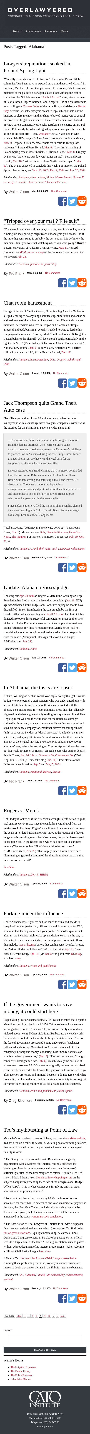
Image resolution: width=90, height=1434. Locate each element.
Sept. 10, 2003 (40, 170)
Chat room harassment (28, 303)
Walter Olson (19, 192)
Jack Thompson (61, 548)
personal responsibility (43, 264)
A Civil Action (51, 97)
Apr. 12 (33, 953)
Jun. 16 (25, 755)
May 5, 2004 (53, 764)
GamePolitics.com (57, 532)
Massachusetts (63, 177)
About (17, 31)
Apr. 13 (69, 949)
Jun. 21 (70, 600)
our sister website (76, 1138)
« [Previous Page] (24, 1316)
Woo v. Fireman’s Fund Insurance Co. (51, 755)
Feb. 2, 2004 (57, 170)
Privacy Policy (45, 1426)
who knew (45, 133)
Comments (61, 557)
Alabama (24, 177)
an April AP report (54, 614)
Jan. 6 (33, 347)
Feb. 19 (73, 536)
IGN (42, 532)
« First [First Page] (19, 1316)
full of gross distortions (17, 1232)
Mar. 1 (62, 247)
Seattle (22, 182)
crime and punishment (43, 965)
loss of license (27, 944)
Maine (50, 177)
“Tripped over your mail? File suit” (41, 221)
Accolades (33, 31)
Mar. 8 (7, 142)
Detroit (34, 874)
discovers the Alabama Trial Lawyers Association (48, 1258)
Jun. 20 (51, 759)
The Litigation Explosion (23, 1367)
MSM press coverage (31, 252)
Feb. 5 (43, 1056)
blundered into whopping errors (54, 1177)
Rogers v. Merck (21, 810)
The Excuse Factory (21, 1371)
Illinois (40, 1274)
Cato (64, 31)
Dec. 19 (65, 352)
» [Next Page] (57, 1316)
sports (68, 1090)
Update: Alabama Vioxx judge (36, 587)
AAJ (21, 1274)
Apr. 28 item (26, 595)
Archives (50, 31)
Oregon (61, 359)
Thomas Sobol (31, 106)
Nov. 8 (15, 532)
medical (8, 1279)
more (17, 958)
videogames (78, 548)
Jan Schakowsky (55, 1274)
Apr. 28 (31, 851)
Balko (48, 953)
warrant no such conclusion (46, 1216)
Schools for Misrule (21, 1379)
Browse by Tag (45, 1349)
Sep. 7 (36, 764)
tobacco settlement (55, 182)
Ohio (52, 359)
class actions (37, 177)
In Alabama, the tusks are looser (38, 687)
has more (44, 1251)
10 (44, 1316)
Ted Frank (16, 274)
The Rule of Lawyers (21, 1375)
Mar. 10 (17, 161)
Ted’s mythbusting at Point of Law (41, 1130)
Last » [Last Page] (63, 1316)
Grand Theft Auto (40, 548)
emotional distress (40, 771)
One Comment (58, 191)
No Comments (52, 273)
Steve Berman (35, 182)
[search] (41, 1340)
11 (49, 1316)
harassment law (39, 359)
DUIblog (76, 953)
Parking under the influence (33, 913)
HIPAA (44, 874)
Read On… (10, 867)
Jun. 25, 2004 (77, 170)
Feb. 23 (21, 256)
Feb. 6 (42, 1060)
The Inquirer (18, 536)
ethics (33, 648)
